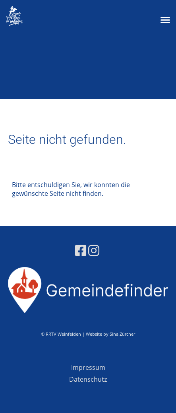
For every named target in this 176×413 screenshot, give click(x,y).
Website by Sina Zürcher (110, 334)
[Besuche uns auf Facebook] (80, 250)
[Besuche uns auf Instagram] (93, 250)
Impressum (88, 367)
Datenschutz (88, 379)
